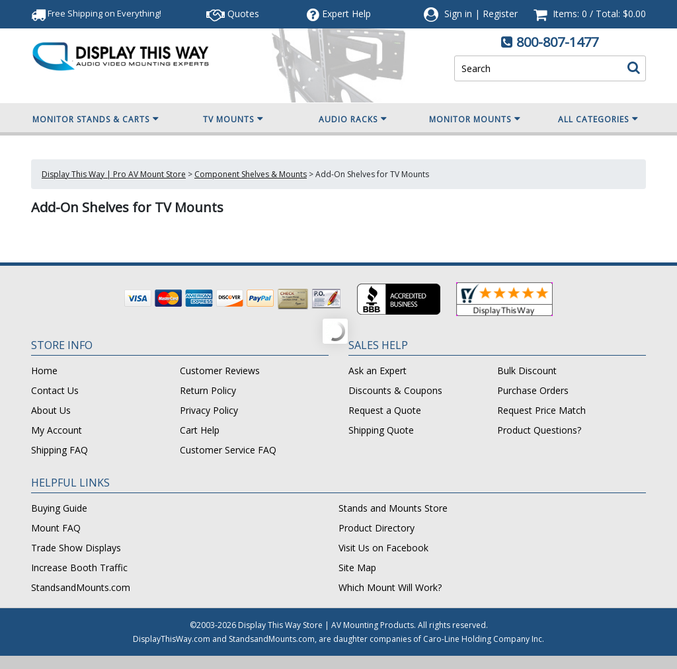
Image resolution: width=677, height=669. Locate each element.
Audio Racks (353, 119)
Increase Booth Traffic (79, 567)
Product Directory (376, 528)
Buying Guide (59, 508)
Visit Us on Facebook (383, 547)
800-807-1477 (557, 42)
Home (44, 370)
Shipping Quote (381, 430)
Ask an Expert (377, 370)
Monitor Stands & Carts (95, 119)
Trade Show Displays (76, 547)
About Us (51, 410)
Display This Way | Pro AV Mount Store (114, 174)
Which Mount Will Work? (390, 587)
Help (339, 13)
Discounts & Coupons (395, 390)
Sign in (458, 13)
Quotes (232, 13)
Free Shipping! (96, 13)
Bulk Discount (527, 370)
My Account (56, 430)
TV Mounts (233, 119)
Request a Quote (384, 410)
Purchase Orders (533, 390)
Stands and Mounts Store (393, 508)
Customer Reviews (220, 370)
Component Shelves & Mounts (250, 174)
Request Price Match (541, 410)
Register (500, 13)
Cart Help (199, 430)
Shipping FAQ (59, 450)
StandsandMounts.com (80, 587)
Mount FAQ (56, 528)
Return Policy (208, 390)
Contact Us (55, 390)
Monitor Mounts (475, 119)
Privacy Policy (209, 410)
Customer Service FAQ (228, 450)
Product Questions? (539, 430)
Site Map (357, 567)
